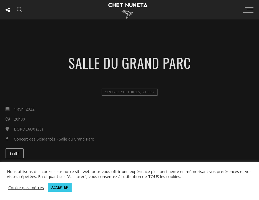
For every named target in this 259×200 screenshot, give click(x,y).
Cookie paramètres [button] (26, 187)
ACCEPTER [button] (59, 187)
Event (14, 153)
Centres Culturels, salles (129, 92)
